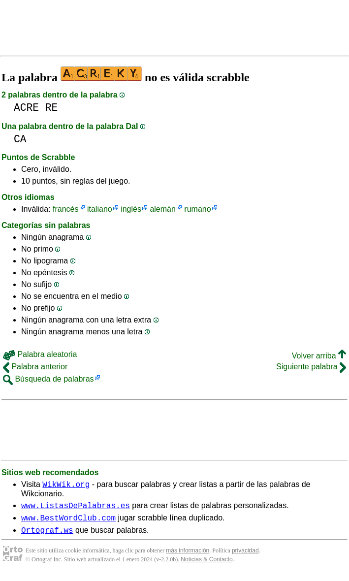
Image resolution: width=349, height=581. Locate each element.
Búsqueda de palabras (48, 379)
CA (20, 139)
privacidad (245, 556)
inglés (131, 209)
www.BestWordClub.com (68, 521)
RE (51, 107)
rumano (197, 209)
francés (65, 209)
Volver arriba (319, 356)
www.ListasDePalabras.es (75, 508)
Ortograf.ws (47, 535)
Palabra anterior (35, 366)
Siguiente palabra (311, 366)
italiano (99, 209)
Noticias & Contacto (206, 565)
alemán (162, 209)
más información (187, 556)
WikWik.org (66, 485)
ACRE (26, 107)
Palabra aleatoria (40, 354)
